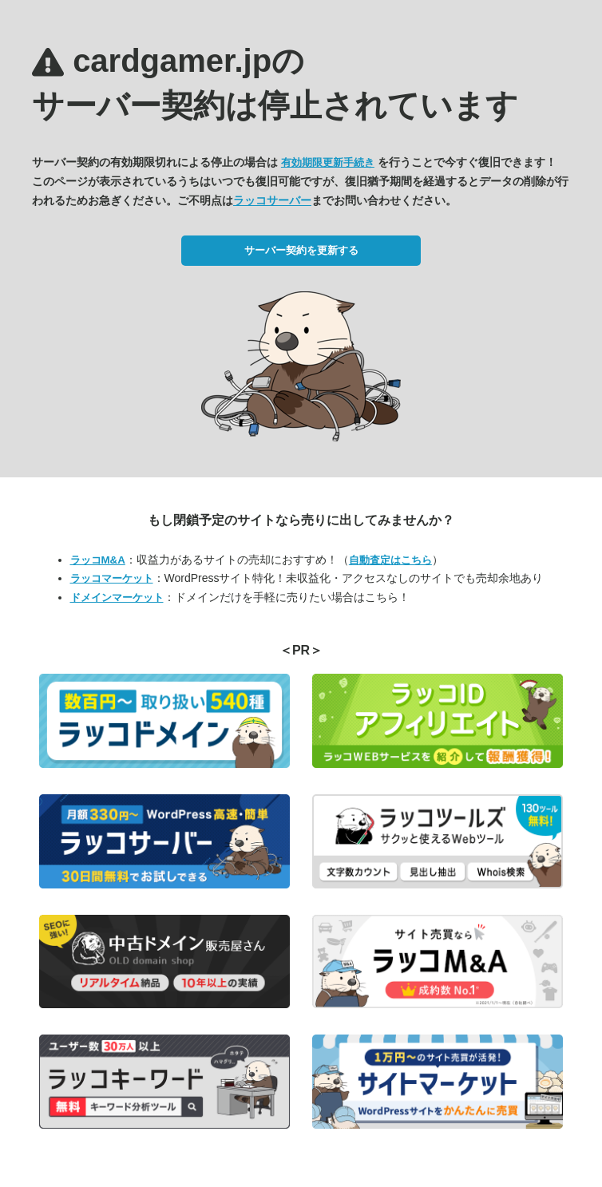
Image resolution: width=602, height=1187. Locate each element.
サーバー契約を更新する (301, 250)
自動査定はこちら (390, 560)
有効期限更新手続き (327, 162)
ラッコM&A (97, 560)
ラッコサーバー (272, 200)
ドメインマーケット (117, 597)
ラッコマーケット (111, 578)
